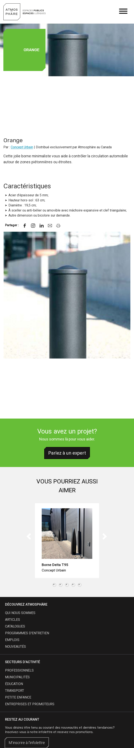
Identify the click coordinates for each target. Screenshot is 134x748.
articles (12, 620)
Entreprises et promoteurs (29, 704)
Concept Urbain (22, 147)
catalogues (15, 626)
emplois (12, 640)
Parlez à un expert (67, 453)
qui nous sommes (20, 613)
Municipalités (17, 677)
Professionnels (19, 670)
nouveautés (15, 647)
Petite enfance (18, 697)
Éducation (14, 684)
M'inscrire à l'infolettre (27, 742)
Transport (14, 691)
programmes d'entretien (27, 633)
